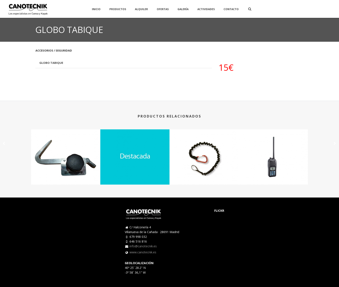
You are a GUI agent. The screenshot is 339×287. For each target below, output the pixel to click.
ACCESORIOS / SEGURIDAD (53, 50)
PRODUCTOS (117, 9)
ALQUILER (141, 9)
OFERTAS (163, 9)
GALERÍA (183, 9)
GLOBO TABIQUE (51, 63)
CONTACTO (231, 9)
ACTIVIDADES (206, 9)
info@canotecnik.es (143, 246)
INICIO (96, 9)
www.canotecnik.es (143, 252)
